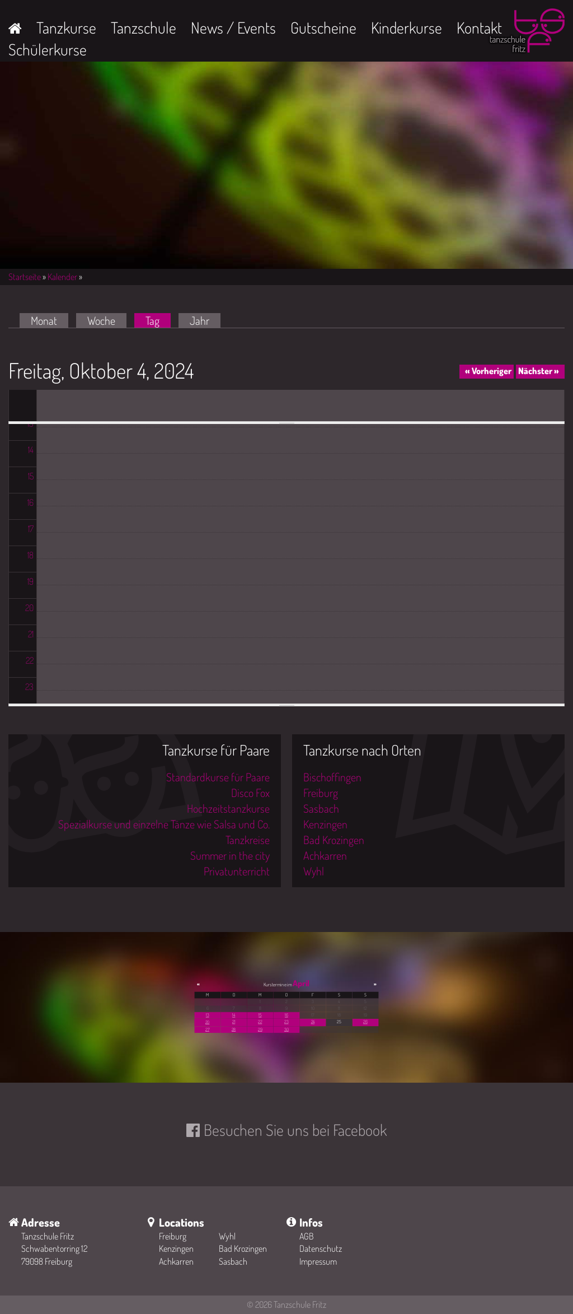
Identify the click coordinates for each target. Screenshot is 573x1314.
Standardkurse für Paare (218, 777)
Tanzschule (143, 27)
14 (233, 1015)
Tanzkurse (66, 27)
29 (260, 1029)
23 (286, 1021)
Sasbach (321, 808)
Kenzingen (325, 824)
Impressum (318, 1261)
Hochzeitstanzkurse (228, 808)
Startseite (24, 276)
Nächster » (538, 370)
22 (260, 1021)
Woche (101, 320)
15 (260, 1015)
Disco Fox (250, 792)
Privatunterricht (237, 871)
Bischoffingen (332, 777)
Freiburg (320, 792)
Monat (44, 320)
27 (207, 1029)
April (301, 982)
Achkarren (325, 855)
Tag (158, 320)
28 (234, 1029)
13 (207, 1015)
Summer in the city (230, 855)
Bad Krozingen (333, 839)
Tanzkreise (248, 839)
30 (286, 1029)
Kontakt (479, 27)
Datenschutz (320, 1248)
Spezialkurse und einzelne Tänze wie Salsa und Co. (164, 824)
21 (233, 1021)
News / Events (233, 27)
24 (313, 1021)
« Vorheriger (488, 370)
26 (365, 1021)
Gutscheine (323, 27)
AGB (306, 1236)
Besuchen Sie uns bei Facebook (295, 1130)
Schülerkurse (47, 49)
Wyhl (313, 871)
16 (286, 1015)
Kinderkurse (406, 27)
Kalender (62, 276)
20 (207, 1022)
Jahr (199, 320)
